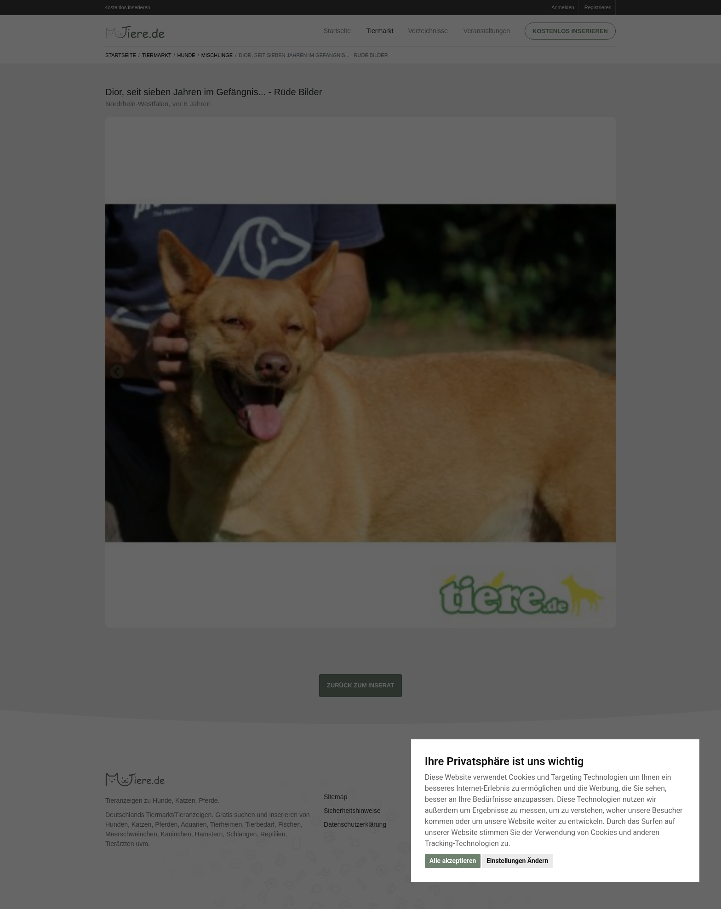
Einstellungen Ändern (517, 860)
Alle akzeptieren (452, 860)
